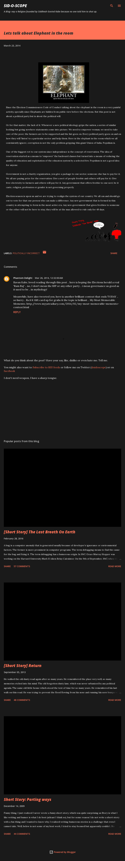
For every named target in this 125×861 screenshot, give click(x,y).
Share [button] (113, 253)
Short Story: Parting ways (27, 799)
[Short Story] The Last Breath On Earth (39, 531)
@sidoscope (98, 367)
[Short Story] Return (22, 665)
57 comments (22, 566)
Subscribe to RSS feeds (46, 367)
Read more (114, 566)
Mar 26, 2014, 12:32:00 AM (49, 277)
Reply (17, 312)
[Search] (112, 6)
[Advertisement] (62, 407)
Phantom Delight (22, 277)
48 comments (22, 699)
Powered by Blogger (62, 852)
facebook (9, 371)
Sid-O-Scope (15, 5)
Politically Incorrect (26, 253)
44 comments (22, 833)
